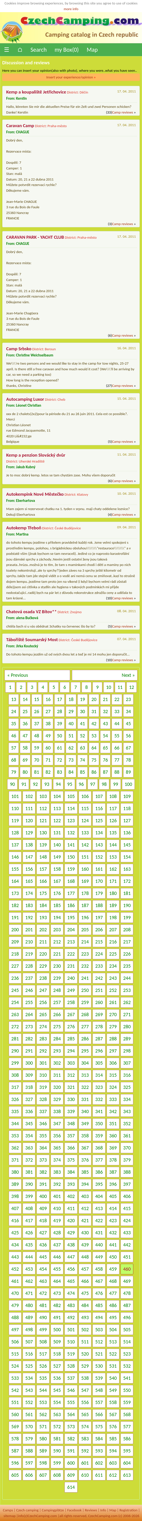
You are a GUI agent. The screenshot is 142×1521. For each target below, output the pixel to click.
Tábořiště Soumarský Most (32, 639)
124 (85, 820)
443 (15, 1257)
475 (85, 1293)
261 (113, 1002)
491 (57, 1317)
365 (57, 1148)
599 (57, 1463)
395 (99, 1184)
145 (127, 845)
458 (99, 1269)
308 (15, 1075)
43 (105, 723)
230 (57, 966)
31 (93, 711)
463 (43, 1281)
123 (71, 820)
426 (29, 1233)
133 (85, 833)
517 (43, 1354)
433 (127, 1233)
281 (15, 1039)
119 (15, 820)
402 (71, 1196)
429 (71, 1233)
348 (71, 1123)
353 (15, 1136)
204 (71, 930)
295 (85, 1051)
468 (113, 1281)
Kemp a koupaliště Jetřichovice (36, 92)
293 (57, 1051)
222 (71, 954)
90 (12, 784)
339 (71, 1111)
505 (127, 1330)
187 (85, 905)
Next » (128, 675)
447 (71, 1257)
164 (15, 881)
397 (127, 1184)
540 (113, 1378)
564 (71, 1414)
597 (29, 1463)
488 (15, 1317)
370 (127, 1148)
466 (85, 1281)
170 (99, 881)
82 (48, 772)
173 (15, 893)
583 (85, 1439)
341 (99, 1111)
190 (127, 905)
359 (99, 1136)
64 (93, 748)
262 (127, 1002)
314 (99, 1075)
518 (57, 1354)
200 (15, 930)
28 (59, 711)
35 (13, 723)
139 (43, 845)
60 (48, 748)
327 (29, 1099)
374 (57, 1160)
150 (71, 857)
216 (113, 942)
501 (71, 1330)
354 (29, 1136)
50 (59, 736)
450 (113, 1257)
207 (113, 930)
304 (85, 1063)
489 (29, 1317)
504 (113, 1330)
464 (57, 1281)
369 (113, 1148)
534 (29, 1378)
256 (43, 1002)
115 (85, 808)
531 (113, 1366)
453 (29, 1269)
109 (127, 796)
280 (127, 1027)
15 (36, 699)
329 (57, 1099)
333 (113, 1099)
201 (29, 930)
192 (29, 917)
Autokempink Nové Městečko (35, 494)
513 (113, 1342)
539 (99, 1378)
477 (113, 1293)
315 (113, 1075)
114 (71, 808)
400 (43, 1196)
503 (99, 1330)
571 (43, 1426)
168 (71, 881)
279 (113, 1027)
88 (116, 772)
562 (43, 1414)
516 (29, 1354)
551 (15, 1402)
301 (43, 1063)
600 (71, 1463)
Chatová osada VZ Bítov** (31, 611)
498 (29, 1330)
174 (29, 893)
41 (82, 723)
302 (57, 1063)
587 (15, 1451)
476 (99, 1293)
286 (85, 1039)
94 (58, 784)
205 (85, 930)
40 (70, 723)
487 (127, 1305)
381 (29, 1172)
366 (71, 1148)
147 (29, 857)
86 (93, 772)
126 (113, 820)
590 (57, 1451)
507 (29, 1342)
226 (127, 954)
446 (57, 1257)
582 (71, 1439)
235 (127, 966)
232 (85, 966)
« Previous (17, 675)
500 (57, 1330)
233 (99, 966)
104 (57, 796)
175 (43, 893)
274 (43, 1027)
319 (43, 1087)
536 (57, 1378)
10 (108, 687)
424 (127, 1220)
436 (43, 1245)
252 (113, 990)
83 (59, 772)
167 (57, 881)
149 (57, 857)
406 (127, 1196)
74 (82, 760)
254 (15, 1002)
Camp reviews (122, 112)
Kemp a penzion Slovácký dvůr (35, 455)
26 (36, 711)
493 (85, 1317)
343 (127, 1111)
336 (29, 1111)
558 (113, 1402)
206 (99, 930)
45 (128, 723)
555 (71, 1402)
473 (57, 1293)
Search (38, 49)
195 (71, 917)
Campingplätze (53, 1510)
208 (127, 930)
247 (43, 990)
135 (113, 833)
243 (113, 978)
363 (29, 1148)
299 (15, 1063)
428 (57, 1233)
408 (29, 1208)
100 (128, 784)
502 (85, 1330)
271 (127, 1014)
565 (85, 1414)
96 (81, 784)
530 (99, 1366)
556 (85, 1402)
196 (85, 917)
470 (15, 1293)
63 (82, 748)
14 (25, 699)
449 (99, 1257)
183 (29, 905)
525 (29, 1366)
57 (13, 748)
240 (71, 978)
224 (99, 954)
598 (43, 1463)
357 (71, 1136)
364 (43, 1148)
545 (57, 1390)
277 (85, 1027)
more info (71, 9)
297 (113, 1051)
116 (99, 808)
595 (127, 1451)
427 (43, 1233)
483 (71, 1305)
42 (93, 723)
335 (15, 1111)
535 (43, 1378)
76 (105, 760)
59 (36, 748)
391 (43, 1184)
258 (71, 1002)
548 (99, 1390)
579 (29, 1439)
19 (82, 699)
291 (29, 1051)
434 (15, 1245)
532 (127, 1366)
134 (99, 833)
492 (71, 1317)
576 (113, 1426)
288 (113, 1039)
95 (69, 784)
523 (127, 1354)
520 (85, 1354)
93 (46, 784)
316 (127, 1075)
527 (57, 1366)
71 (48, 760)
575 (99, 1426)
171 (113, 881)
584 (99, 1439)
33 (116, 711)
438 (71, 1245)
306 (113, 1063)
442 (127, 1245)
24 (13, 711)
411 (71, 1208)
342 (113, 1111)
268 (85, 1014)
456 (71, 1269)
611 (99, 1475)
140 (57, 845)
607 (43, 1475)
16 (48, 699)
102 (29, 796)
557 (99, 1402)
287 (99, 1039)
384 (71, 1172)
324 (113, 1087)
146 (15, 857)
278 (99, 1027)
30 (82, 711)
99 (115, 784)
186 (71, 905)
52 (82, 736)
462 (29, 1281)
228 (29, 966)
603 (113, 1463)
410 (57, 1208)
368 (99, 1148)
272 (15, 1027)
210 (29, 942)
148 (43, 857)
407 (15, 1208)
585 (113, 1439)
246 (29, 990)
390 (29, 1184)
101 (15, 796)
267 (71, 1014)
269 (99, 1014)
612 (113, 1475)
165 (29, 881)
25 (25, 711)
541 (127, 1378)
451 (127, 1257)
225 (113, 954)
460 (127, 1269)
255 (29, 1002)
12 (131, 687)
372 (29, 1160)
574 (85, 1426)
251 (99, 990)
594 (113, 1451)
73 (70, 760)
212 (57, 942)
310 (43, 1075)
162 (113, 869)
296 (99, 1051)
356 (57, 1136)
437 (57, 1245)
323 (99, 1087)
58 (25, 748)
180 (113, 893)
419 (57, 1220)
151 (85, 857)
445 (43, 1257)
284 (57, 1039)
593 (99, 1451)
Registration (128, 1510)
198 (113, 917)
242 (99, 978)
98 (104, 784)
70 (36, 760)
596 (15, 1463)
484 (85, 1305)
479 (15, 1305)
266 (57, 1014)
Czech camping (27, 1510)
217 (127, 942)
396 (113, 1184)
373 (43, 1160)
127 (127, 820)
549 (113, 1390)
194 (57, 917)
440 (99, 1245)
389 (15, 1184)
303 (71, 1063)
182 (15, 905)
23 (128, 699)
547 (85, 1390)
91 (23, 784)
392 (57, 1184)
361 (127, 1136)
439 (85, 1245)
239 (57, 978)
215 (99, 942)
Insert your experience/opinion (71, 77)
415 (127, 1208)
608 (57, 1475)
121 (43, 820)
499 (43, 1330)
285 (71, 1039)
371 (15, 1160)
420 (71, 1220)
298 (127, 1051)
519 (71, 1354)
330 (71, 1099)
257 (57, 1002)
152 (99, 857)
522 (113, 1354)
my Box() (67, 49)
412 (85, 1208)
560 (15, 1414)
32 (105, 711)
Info (103, 1510)
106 (85, 796)
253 (127, 990)
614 (71, 1487)
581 (57, 1439)
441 (113, 1245)
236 (15, 978)
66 (116, 748)
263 (15, 1014)
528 (71, 1366)
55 (116, 736)
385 (85, 1172)
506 (15, 1342)
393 (71, 1184)
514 (127, 1342)
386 (99, 1172)
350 (99, 1123)
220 (43, 954)
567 (113, 1414)
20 (93, 699)
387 (113, 1172)
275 (57, 1027)
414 (113, 1208)
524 (15, 1366)
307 (127, 1063)
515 (15, 1354)
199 (127, 917)
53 (93, 736)
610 (85, 1475)
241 (85, 978)
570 (29, 1426)
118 (127, 808)
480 (29, 1305)
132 (71, 833)
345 (29, 1123)
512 (99, 1342)
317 (15, 1087)
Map (92, 49)
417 (29, 1220)
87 (105, 772)
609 (71, 1475)
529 (85, 1366)
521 (99, 1354)
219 (29, 954)
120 (29, 820)
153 (113, 857)
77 (116, 760)
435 (29, 1245)
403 (85, 1196)
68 (13, 760)
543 (29, 1390)
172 (127, 881)
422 (99, 1220)
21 (105, 699)
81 (36, 772)
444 (29, 1257)
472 (43, 1293)
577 (127, 1426)
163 (127, 869)
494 (99, 1317)
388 (127, 1172)
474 (71, 1293)
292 (43, 1051)
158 (57, 869)
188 (99, 905)
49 (48, 736)
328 (43, 1099)
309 (29, 1075)
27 (48, 711)
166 (43, 881)
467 (99, 1281)
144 (113, 845)
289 (127, 1039)
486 (113, 1305)
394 (85, 1184)
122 (57, 820)
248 (57, 990)
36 (25, 723)
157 (43, 869)
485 (99, 1305)
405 (113, 1196)
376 (85, 1160)
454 (43, 1269)
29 (70, 711)
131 (57, 833)
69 (25, 760)
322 (85, 1087)
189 (113, 905)
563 (57, 1414)
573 (71, 1426)
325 (127, 1087)
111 (29, 808)
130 (43, 833)
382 (43, 1172)
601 (85, 1463)
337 (43, 1111)
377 (99, 1160)
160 (85, 869)
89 (128, 772)
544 (43, 1390)
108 (113, 796)
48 (36, 736)
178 (85, 893)
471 (29, 1293)
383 (57, 1172)
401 (57, 1196)
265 (43, 1014)
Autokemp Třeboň (23, 528)
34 (128, 711)
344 (15, 1123)
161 (99, 869)
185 (57, 905)
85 (82, 772)
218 (15, 954)
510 (71, 1342)
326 (15, 1099)
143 (99, 845)
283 (43, 1039)
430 (85, 1233)
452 (15, 1269)
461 (15, 1281)
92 (35, 784)
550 (127, 1390)
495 (113, 1317)
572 (57, 1426)
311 (57, 1075)
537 (71, 1378)
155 (15, 869)
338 (57, 1111)
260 (99, 1002)
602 (99, 1463)
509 (57, 1342)
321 (71, 1087)
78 (128, 760)
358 (85, 1136)
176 (57, 893)
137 (15, 845)
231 (71, 966)
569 (15, 1426)
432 (113, 1233)
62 (70, 748)
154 (127, 857)
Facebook (74, 1510)
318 (29, 1087)
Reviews (91, 1510)
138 (29, 845)
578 (15, 1439)
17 (59, 699)
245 (15, 990)
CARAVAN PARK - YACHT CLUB (35, 237)
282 (29, 1039)
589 (43, 1451)
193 (43, 917)
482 (57, 1305)
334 (127, 1099)
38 (48, 723)
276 (71, 1027)
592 (85, 1451)
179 (99, 893)
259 (85, 1002)
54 (105, 736)
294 (71, 1051)
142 (85, 845)
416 (15, 1220)
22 (116, 699)
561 (29, 1414)
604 (127, 1463)
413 (99, 1208)
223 (85, 954)
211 (43, 942)
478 (127, 1293)
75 (93, 760)
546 (71, 1390)
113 (57, 808)
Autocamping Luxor (25, 399)
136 (127, 833)
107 (99, 796)
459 (113, 1269)
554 (57, 1402)
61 (59, 748)
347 (57, 1123)
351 (113, 1123)
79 (13, 772)
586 (127, 1439)
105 (71, 796)
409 (43, 1208)
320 (57, 1087)
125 (99, 820)
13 (13, 699)
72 (59, 760)
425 (15, 1233)
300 (29, 1063)
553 (43, 1402)
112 (43, 808)
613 (127, 1475)
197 (99, 917)
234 (113, 966)
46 (13, 736)
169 (85, 881)
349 (85, 1123)
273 (29, 1027)
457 (85, 1269)
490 (43, 1317)
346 (43, 1123)
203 (57, 930)
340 (85, 1111)
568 (127, 1414)
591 (71, 1451)
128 (15, 833)
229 (43, 966)
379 (127, 1160)
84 (70, 772)
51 (70, 736)
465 (71, 1281)
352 (127, 1123)
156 (29, 869)
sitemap (9, 1516)
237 (29, 978)
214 (85, 942)
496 (127, 1317)
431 (99, 1233)
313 (85, 1075)
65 (105, 748)
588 (29, 1451)
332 (99, 1099)
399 (29, 1196)
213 (71, 942)
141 (71, 845)
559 (127, 1402)
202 (43, 930)
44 (116, 723)
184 (43, 905)
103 (43, 796)
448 (85, 1257)
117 (113, 808)
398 (15, 1196)
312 (71, 1075)
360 (113, 1136)
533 (15, 1378)
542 (15, 1390)
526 (43, 1366)
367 (85, 1148)
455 (57, 1269)
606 (29, 1475)
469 (127, 1281)
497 (15, 1330)
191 (15, 917)
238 (43, 978)
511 (85, 1342)
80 (25, 772)
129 (29, 833)
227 (15, 966)
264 (29, 1014)
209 (15, 942)
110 (15, 808)
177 (71, 893)
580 (43, 1439)
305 (99, 1063)
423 (113, 1220)
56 (128, 736)
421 (85, 1220)
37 (36, 723)
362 (15, 1148)
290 (15, 1051)
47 (25, 736)
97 (92, 784)
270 (113, 1014)
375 (71, 1160)
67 (128, 748)
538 (85, 1378)
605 (15, 1475)
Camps (8, 1510)
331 (85, 1099)
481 (43, 1305)
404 (99, 1196)
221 (57, 954)
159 (71, 869)
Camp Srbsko (18, 348)
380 (15, 1172)
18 (70, 699)
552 (29, 1402)
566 (99, 1414)
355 (43, 1136)
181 (127, 893)
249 (71, 990)
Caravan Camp (20, 125)
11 (119, 687)
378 (113, 1160)
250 (85, 990)
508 (43, 1342)
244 (127, 978)
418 (43, 1220)
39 (59, 723)
